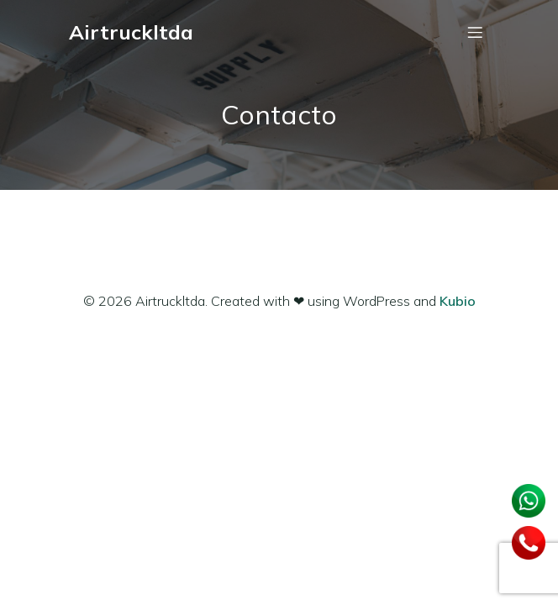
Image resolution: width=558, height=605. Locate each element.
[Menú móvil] (475, 32)
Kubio (458, 300)
